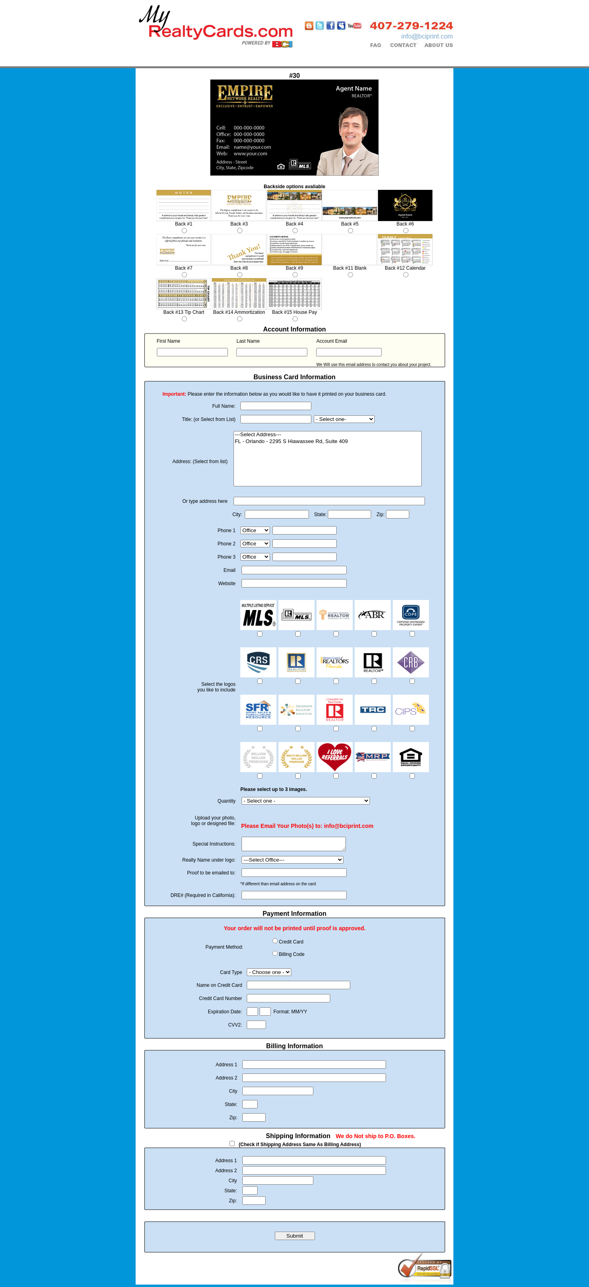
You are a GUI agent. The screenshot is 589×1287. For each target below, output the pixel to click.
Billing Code (292, 957)
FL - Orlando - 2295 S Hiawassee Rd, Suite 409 (327, 441)
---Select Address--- (327, 434)
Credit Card (291, 944)
